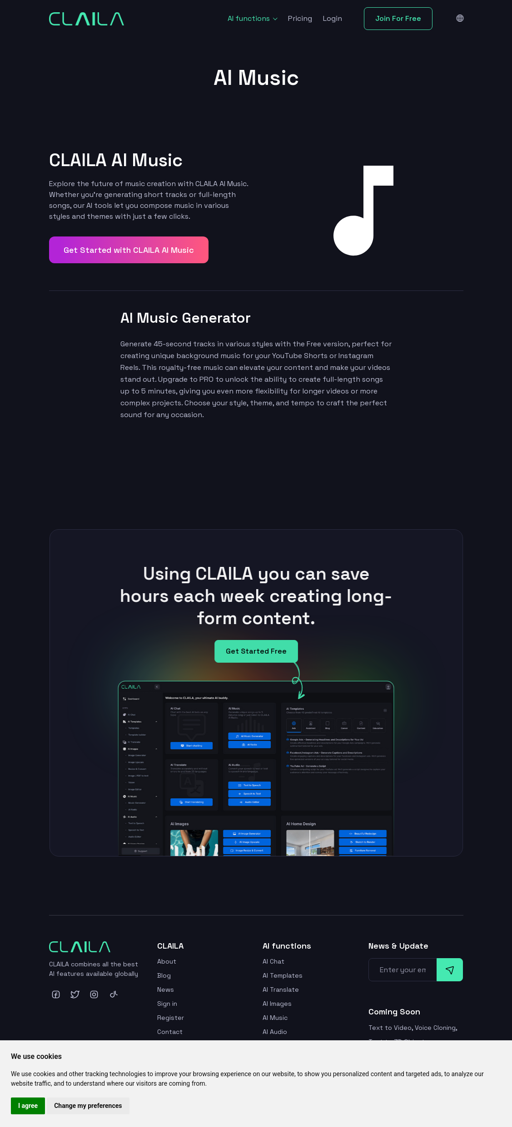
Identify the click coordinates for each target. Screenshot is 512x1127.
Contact (170, 1032)
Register (170, 1018)
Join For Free (398, 18)
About (166, 961)
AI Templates (283, 975)
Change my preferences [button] (88, 1105)
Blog (164, 975)
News (165, 989)
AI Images (277, 1003)
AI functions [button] (250, 18)
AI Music (275, 1018)
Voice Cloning (435, 1028)
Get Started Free (256, 655)
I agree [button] (28, 1105)
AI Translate (281, 989)
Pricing (300, 18)
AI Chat (273, 961)
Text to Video (390, 1028)
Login (332, 18)
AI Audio (275, 1032)
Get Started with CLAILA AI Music (129, 250)
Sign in (167, 1003)
